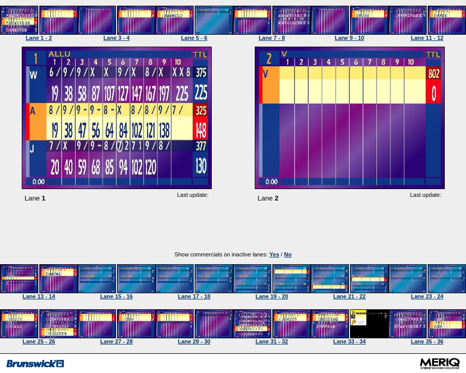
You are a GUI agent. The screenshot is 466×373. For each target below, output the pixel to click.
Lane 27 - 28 (116, 341)
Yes (274, 254)
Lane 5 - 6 (194, 38)
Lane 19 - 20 (272, 296)
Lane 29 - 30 (194, 341)
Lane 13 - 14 (39, 296)
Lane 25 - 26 (39, 341)
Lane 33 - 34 (349, 341)
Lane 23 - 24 (427, 296)
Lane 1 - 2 (39, 38)
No (288, 254)
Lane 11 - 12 (427, 38)
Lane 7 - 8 (272, 38)
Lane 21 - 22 (349, 296)
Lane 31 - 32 (272, 341)
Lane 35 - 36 (427, 341)
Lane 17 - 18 (194, 296)
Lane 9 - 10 (350, 38)
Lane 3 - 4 (117, 38)
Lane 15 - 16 (116, 296)
